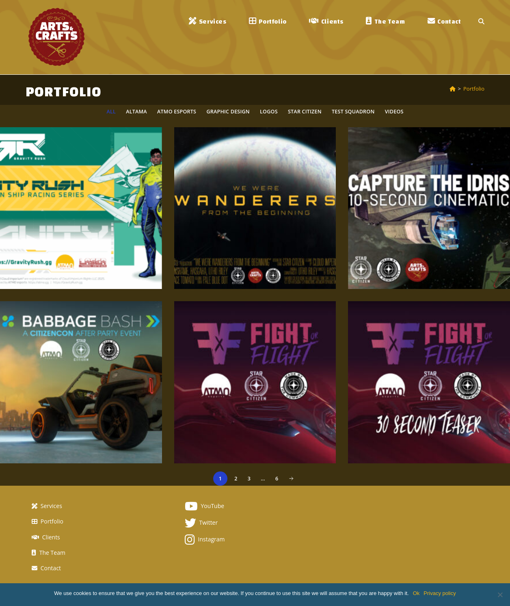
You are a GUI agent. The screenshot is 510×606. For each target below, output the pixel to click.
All (111, 111)
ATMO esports (176, 111)
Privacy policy (440, 593)
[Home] (452, 88)
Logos (269, 111)
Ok (416, 593)
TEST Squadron (353, 111)
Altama (136, 111)
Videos (394, 111)
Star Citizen (305, 111)
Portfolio (473, 88)
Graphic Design (227, 111)
